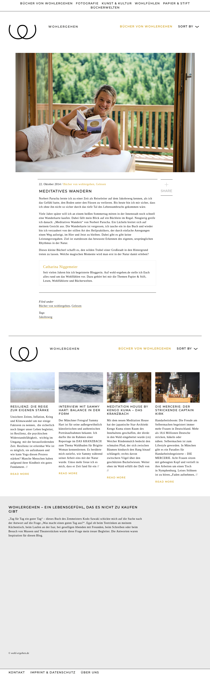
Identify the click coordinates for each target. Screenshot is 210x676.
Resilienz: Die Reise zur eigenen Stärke (29, 408)
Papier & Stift (176, 3)
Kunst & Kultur (117, 3)
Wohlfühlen (147, 3)
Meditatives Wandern (65, 191)
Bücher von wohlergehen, (79, 184)
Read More (19, 473)
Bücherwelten (105, 7)
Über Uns (90, 672)
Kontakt (17, 672)
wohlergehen (63, 26)
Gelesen (101, 184)
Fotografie (87, 3)
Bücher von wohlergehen (46, 3)
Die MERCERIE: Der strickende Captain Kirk (174, 410)
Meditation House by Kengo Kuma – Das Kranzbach (127, 410)
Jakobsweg (46, 317)
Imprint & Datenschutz (52, 672)
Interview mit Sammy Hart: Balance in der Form (79, 410)
